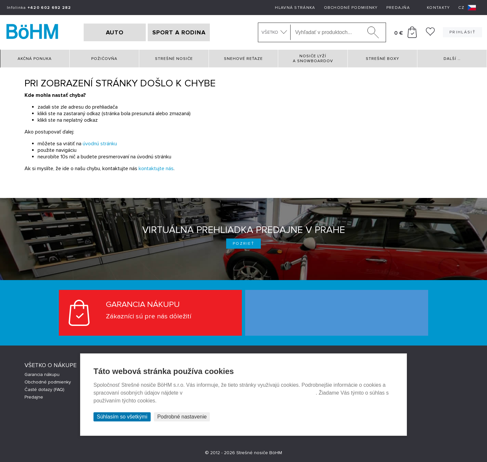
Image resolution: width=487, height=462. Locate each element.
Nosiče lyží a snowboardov (313, 58)
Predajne (34, 397)
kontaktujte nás (156, 168)
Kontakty (438, 7)
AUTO (115, 32)
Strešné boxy (382, 58)
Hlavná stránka (295, 7)
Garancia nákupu (42, 374)
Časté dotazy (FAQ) (44, 389)
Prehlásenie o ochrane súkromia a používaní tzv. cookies (250, 393)
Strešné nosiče (174, 58)
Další (452, 58)
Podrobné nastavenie (182, 416)
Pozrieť (243, 243)
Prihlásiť (462, 32)
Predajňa (398, 7)
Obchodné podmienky (351, 7)
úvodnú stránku (100, 143)
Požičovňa (104, 58)
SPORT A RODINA (179, 32)
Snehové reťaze (243, 58)
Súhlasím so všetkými (122, 416)
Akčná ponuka (35, 58)
